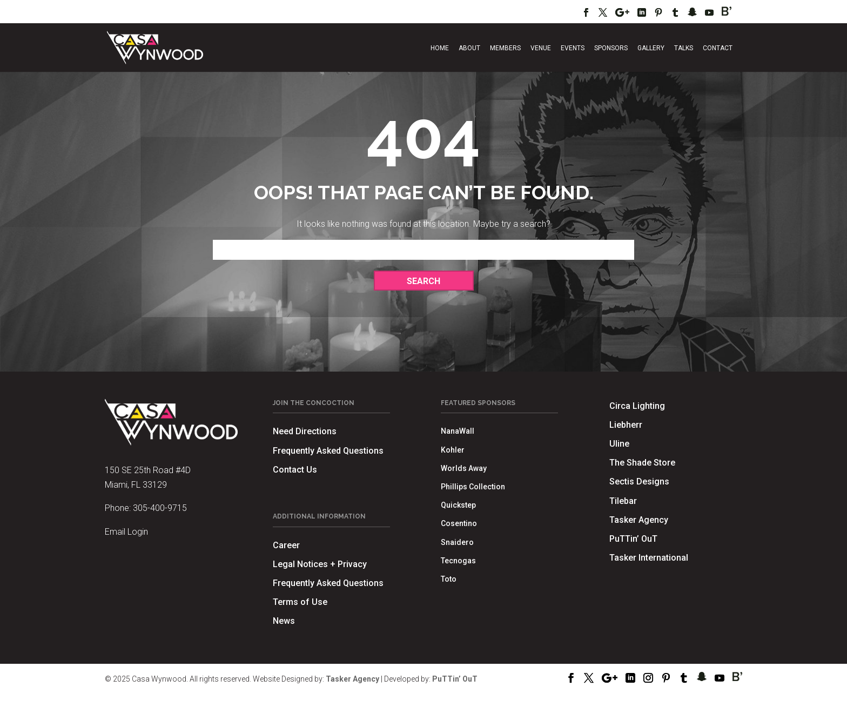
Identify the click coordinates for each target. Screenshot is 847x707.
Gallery (650, 48)
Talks (683, 48)
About (469, 48)
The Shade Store (642, 462)
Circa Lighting (637, 406)
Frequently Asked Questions (328, 451)
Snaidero (457, 542)
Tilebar (623, 501)
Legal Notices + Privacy (320, 564)
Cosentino (459, 523)
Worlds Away (464, 468)
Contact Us (295, 469)
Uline (619, 444)
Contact (717, 48)
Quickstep (458, 505)
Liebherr (625, 425)
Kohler (453, 450)
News (284, 621)
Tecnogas (458, 560)
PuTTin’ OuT (633, 539)
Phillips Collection (473, 486)
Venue (540, 48)
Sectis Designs (639, 481)
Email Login (126, 532)
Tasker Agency (638, 520)
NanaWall (457, 431)
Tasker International (648, 558)
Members (505, 48)
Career (286, 545)
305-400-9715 (160, 508)
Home (440, 48)
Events (572, 48)
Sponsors (611, 48)
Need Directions (305, 431)
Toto (448, 579)
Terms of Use (300, 602)
